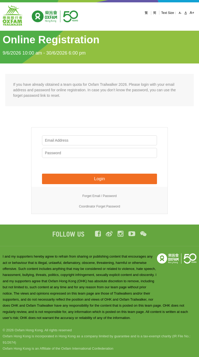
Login (99, 178)
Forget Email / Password (99, 196)
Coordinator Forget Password (99, 206)
